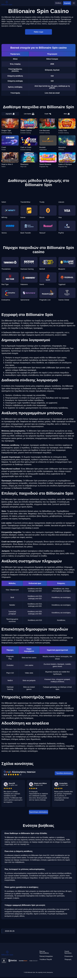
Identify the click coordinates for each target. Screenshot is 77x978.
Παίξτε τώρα (38, 32)
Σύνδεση (58, 3)
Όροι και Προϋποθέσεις (44, 953)
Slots (66, 114)
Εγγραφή (67, 3)
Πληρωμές (68, 960)
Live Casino (29, 114)
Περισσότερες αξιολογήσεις (38, 813)
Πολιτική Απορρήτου (46, 957)
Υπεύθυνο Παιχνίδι (45, 960)
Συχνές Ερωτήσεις (68, 953)
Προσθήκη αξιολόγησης (64, 774)
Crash (47, 114)
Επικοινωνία (69, 957)
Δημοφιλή (10, 114)
